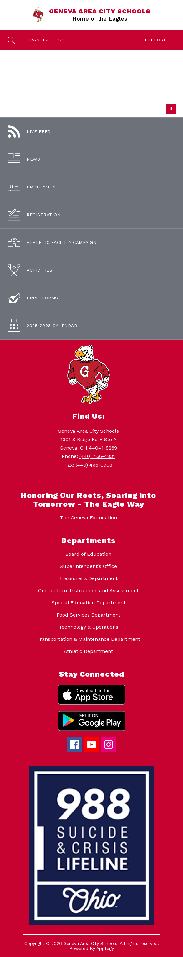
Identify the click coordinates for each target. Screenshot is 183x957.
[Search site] (11, 40)
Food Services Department (88, 615)
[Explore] (159, 40)
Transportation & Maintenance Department (88, 639)
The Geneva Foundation (88, 518)
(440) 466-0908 (94, 465)
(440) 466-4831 (97, 456)
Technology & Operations (88, 627)
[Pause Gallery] (171, 109)
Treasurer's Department (88, 578)
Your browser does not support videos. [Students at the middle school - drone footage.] (91, 83)
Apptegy (105, 948)
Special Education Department (88, 603)
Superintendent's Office (88, 566)
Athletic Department (88, 651)
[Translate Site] (44, 40)
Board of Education (88, 554)
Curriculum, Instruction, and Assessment (88, 590)
